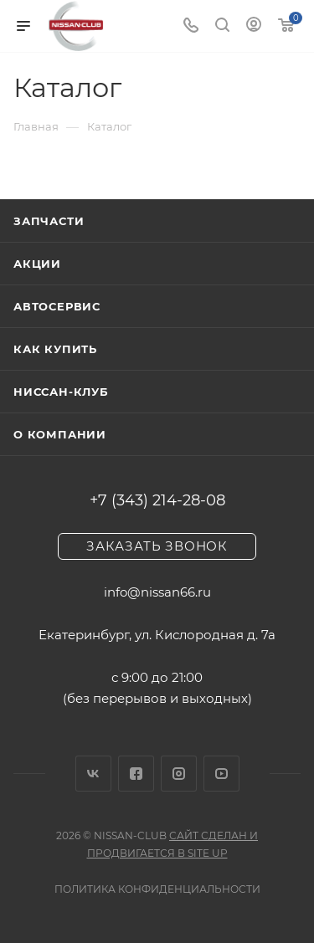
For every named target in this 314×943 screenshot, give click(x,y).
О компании (59, 434)
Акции (37, 263)
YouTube (221, 774)
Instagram (179, 774)
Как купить (55, 349)
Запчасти (48, 221)
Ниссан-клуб (61, 391)
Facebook (136, 774)
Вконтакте (93, 774)
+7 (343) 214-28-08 (157, 500)
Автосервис (56, 306)
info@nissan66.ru (157, 592)
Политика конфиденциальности (157, 889)
